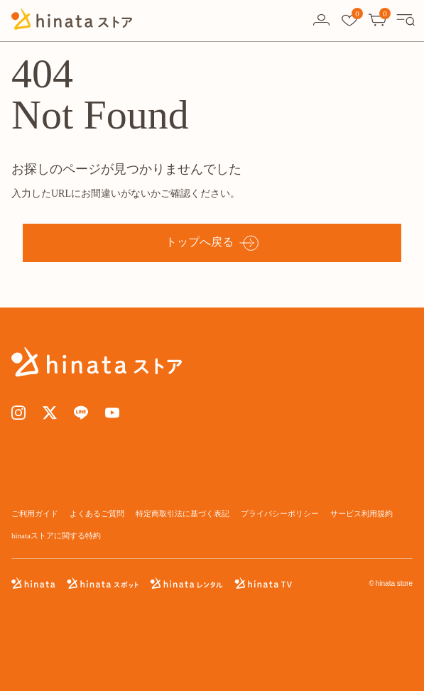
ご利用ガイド (34, 513)
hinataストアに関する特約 (56, 535)
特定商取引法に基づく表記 (182, 513)
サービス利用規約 (361, 513)
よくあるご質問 (97, 513)
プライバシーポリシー (280, 513)
